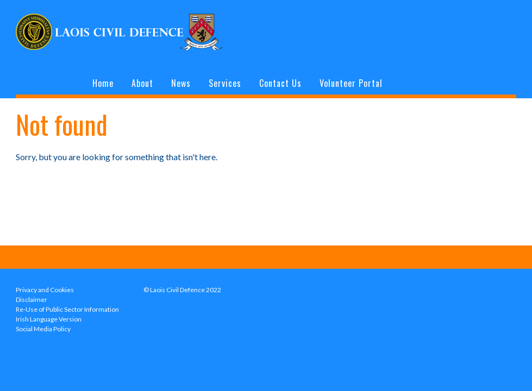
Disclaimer (31, 299)
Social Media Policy (43, 329)
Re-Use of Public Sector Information (67, 309)
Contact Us (280, 83)
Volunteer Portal (351, 83)
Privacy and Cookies (45, 290)
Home (103, 83)
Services (225, 83)
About (142, 83)
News (181, 83)
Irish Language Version (49, 319)
